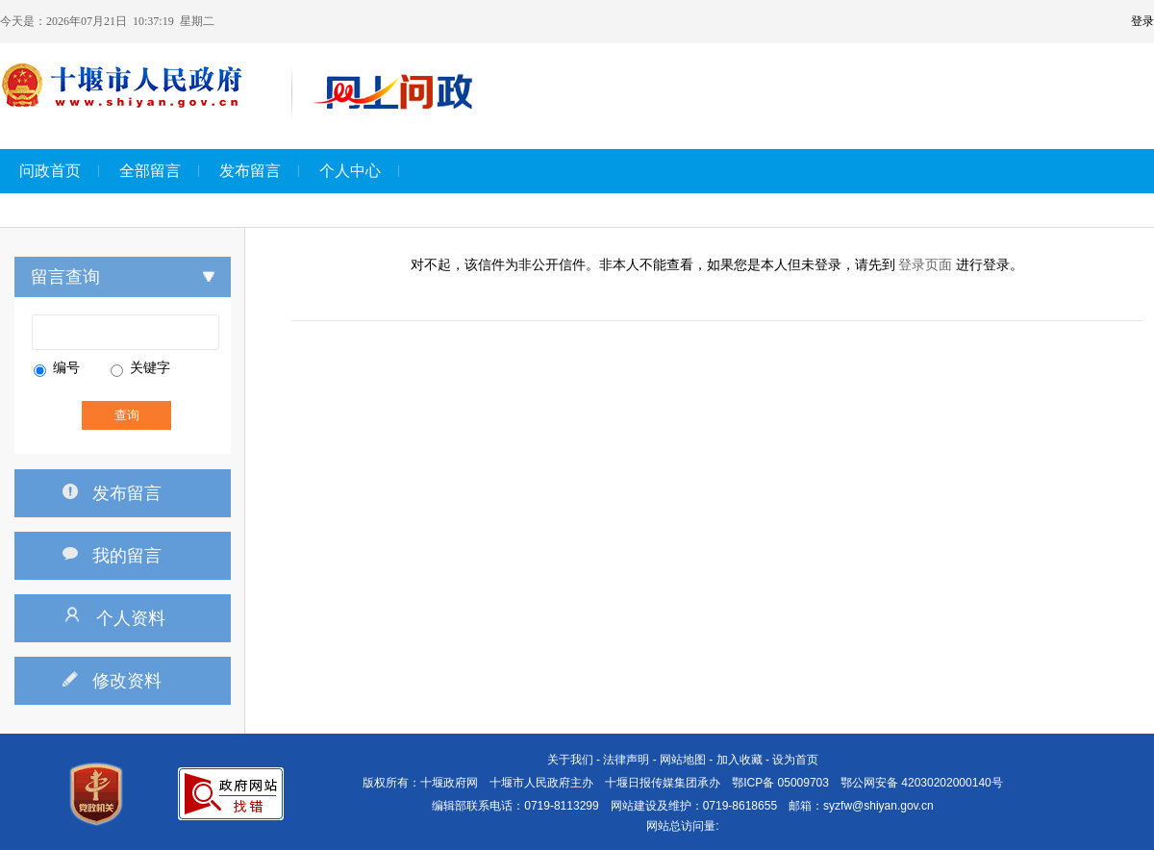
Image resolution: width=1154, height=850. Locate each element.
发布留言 (250, 170)
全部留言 (150, 170)
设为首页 (795, 759)
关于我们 (570, 759)
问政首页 (50, 170)
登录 (1142, 21)
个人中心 (350, 170)
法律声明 (626, 759)
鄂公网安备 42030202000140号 (921, 782)
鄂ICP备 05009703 (780, 782)
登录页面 (925, 265)
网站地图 (683, 759)
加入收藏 (739, 759)
